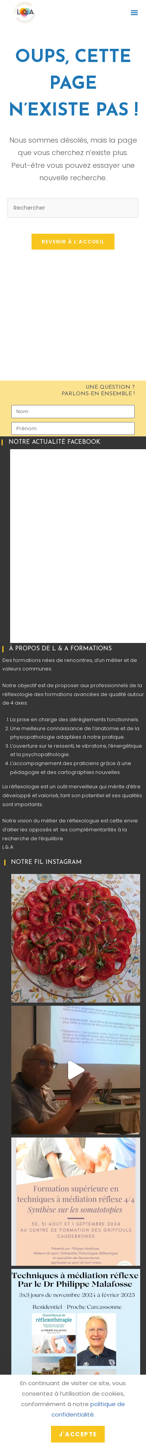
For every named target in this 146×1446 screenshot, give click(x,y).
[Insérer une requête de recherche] (73, 208)
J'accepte (78, 1434)
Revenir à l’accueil (73, 241)
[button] (134, 12)
